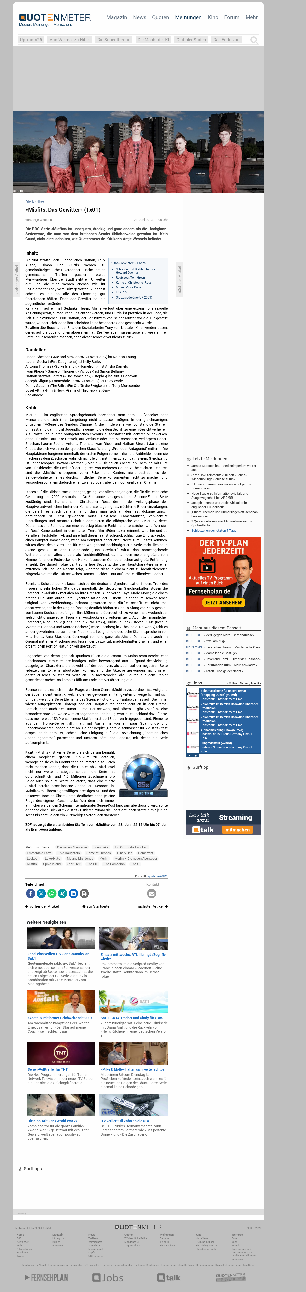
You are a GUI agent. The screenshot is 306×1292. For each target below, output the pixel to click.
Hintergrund (59, 1238)
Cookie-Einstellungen (244, 1255)
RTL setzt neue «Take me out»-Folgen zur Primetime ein (221, 486)
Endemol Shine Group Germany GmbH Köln (219, 733)
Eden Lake (100, 847)
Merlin (103, 858)
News (139, 17)
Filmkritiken (76, 1265)
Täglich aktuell (132, 1245)
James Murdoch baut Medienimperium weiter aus (223, 467)
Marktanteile (131, 1242)
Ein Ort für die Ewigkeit (131, 847)
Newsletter (22, 1242)
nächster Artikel (152, 906)
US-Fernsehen (96, 1256)
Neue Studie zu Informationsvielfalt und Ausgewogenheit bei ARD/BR (219, 495)
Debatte (164, 1238)
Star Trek (74, 864)
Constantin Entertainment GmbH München (216, 694)
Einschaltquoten (123, 1265)
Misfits (32, 864)
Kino (213, 17)
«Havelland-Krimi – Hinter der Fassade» (223, 659)
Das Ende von (226, 39)
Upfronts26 (31, 39)
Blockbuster (153, 1265)
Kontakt (236, 1245)
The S (135, 864)
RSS (19, 1238)
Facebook (22, 1252)
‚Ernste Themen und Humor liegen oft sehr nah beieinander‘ (224, 514)
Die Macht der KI (153, 39)
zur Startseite (95, 906)
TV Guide (139, 1265)
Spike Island (52, 864)
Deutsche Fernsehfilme (228, 1265)
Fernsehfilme (168, 1265)
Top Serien (249, 1265)
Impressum (238, 1259)
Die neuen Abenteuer (72, 847)
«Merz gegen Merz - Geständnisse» (220, 635)
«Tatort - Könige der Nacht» (214, 671)
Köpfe (91, 1252)
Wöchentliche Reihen (136, 1238)
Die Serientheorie (113, 39)
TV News (107, 1265)
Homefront (145, 853)
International (95, 1249)
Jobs (234, 1242)
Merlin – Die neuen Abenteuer (136, 858)
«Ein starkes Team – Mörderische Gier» (223, 647)
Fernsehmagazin (58, 1265)
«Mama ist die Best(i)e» (211, 653)
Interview (57, 1245)
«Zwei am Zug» (205, 641)
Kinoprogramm (205, 1265)
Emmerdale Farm (39, 853)
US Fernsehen (92, 1265)
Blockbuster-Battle (206, 1249)
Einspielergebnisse (206, 1245)
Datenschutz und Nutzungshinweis (242, 1250)
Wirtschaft (94, 1245)
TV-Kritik (164, 1242)
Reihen (56, 1242)
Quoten (160, 17)
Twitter (20, 1256)
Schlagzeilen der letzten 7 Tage (213, 530)
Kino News (28, 1265)
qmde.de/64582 (158, 876)
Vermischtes (95, 1242)
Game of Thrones (98, 853)
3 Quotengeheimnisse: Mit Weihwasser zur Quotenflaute (222, 523)
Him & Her (124, 853)
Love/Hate (52, 858)
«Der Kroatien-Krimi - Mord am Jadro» (221, 665)
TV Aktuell (41, 1265)
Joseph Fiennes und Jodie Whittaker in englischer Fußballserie (219, 504)
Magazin (116, 17)
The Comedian (114, 864)
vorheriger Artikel (42, 906)
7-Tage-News (24, 1249)
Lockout (33, 858)
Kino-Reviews (167, 1245)
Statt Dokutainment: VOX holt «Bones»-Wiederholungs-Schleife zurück (219, 477)
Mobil (20, 1245)
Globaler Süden (191, 39)
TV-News (93, 1238)
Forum (231, 17)
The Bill (92, 864)
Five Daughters (69, 853)
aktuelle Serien (186, 1265)
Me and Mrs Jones (80, 858)
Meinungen (188, 17)
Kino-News (202, 1238)
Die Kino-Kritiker (205, 1242)
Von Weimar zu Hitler (70, 39)
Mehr (252, 17)
